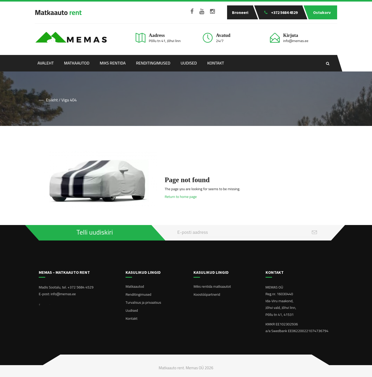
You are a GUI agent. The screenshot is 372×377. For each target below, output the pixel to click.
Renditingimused (153, 63)
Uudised (189, 63)
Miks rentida (113, 63)
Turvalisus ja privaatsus (143, 302)
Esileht (52, 100)
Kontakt (215, 63)
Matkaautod (76, 63)
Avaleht (45, 63)
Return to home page (181, 196)
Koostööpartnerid (206, 294)
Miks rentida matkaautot (212, 286)
